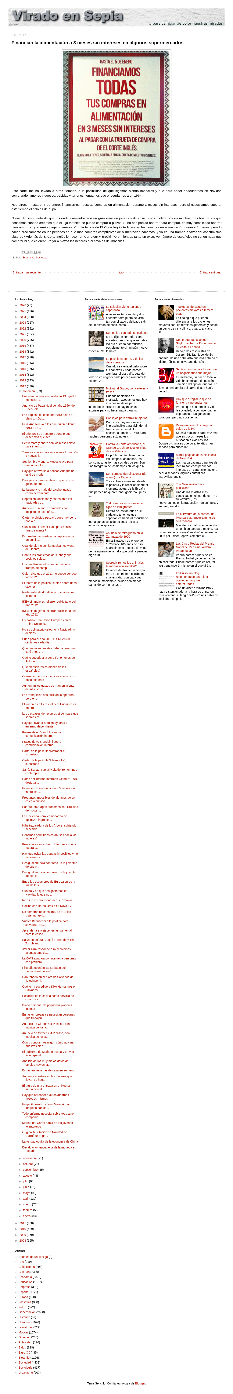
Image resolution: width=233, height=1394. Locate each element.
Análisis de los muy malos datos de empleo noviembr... (45, 1062)
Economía (28, 257)
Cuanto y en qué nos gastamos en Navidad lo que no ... (44, 892)
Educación (25, 1282)
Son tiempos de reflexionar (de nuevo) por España (126, 475)
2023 (23, 322)
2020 (23, 340)
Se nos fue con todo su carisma (126, 332)
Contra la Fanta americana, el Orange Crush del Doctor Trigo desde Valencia (126, 447)
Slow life (24, 1357)
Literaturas (26, 1327)
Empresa (25, 1287)
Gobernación (27, 1312)
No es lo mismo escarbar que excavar (47, 900)
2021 (23, 334)
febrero (28, 1210)
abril (26, 1198)
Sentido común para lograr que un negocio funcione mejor (196, 371)
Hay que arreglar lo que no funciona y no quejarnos (193, 400)
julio (26, 1181)
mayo (27, 1193)
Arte (21, 1261)
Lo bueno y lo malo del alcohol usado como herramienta (46, 491)
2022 (23, 328)
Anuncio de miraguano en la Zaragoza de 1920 (124, 534)
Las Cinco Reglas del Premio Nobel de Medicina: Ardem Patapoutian (195, 547)
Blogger (140, 1383)
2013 (23, 380)
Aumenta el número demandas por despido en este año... (45, 510)
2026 (23, 305)
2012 (23, 386)
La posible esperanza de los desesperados (124, 360)
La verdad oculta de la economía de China (50, 1141)
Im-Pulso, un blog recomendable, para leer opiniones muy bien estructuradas (192, 578)
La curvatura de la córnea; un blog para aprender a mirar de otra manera (195, 517)
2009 (23, 1235)
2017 (23, 357)
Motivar (23, 1332)
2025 (23, 311)
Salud (22, 1347)
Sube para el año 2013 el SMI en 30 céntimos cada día (46, 640)
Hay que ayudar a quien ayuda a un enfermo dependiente (45, 724)
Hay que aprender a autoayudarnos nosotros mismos (45, 1096)
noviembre (30, 1158)
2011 (23, 1223)
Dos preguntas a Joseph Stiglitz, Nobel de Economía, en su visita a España (196, 343)
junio (26, 1187)
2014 (23, 374)
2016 (23, 363)
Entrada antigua (210, 272)
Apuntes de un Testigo (33, 1257)
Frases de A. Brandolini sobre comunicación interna (41, 734)
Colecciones (27, 1266)
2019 (23, 345)
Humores (25, 1322)
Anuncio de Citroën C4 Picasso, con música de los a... (46, 1025)
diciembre (30, 391)
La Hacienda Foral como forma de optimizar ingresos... (44, 817)
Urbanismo (26, 1372)
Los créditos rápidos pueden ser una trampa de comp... (46, 566)
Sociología (25, 1367)
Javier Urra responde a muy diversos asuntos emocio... (46, 950)
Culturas (24, 1272)
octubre (28, 1164)
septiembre (30, 1169)
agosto (28, 1175)
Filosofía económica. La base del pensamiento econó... (44, 969)
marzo (27, 1204)
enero (27, 1216)
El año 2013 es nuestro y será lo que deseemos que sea (46, 435)
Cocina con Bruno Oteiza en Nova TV (47, 906)
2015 (23, 369)
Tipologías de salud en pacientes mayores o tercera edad (195, 310)
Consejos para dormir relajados (126, 418)
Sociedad (41, 257)
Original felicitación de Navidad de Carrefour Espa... (44, 1133)
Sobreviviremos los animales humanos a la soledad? (125, 564)
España (24, 1292)
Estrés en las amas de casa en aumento (48, 1070)
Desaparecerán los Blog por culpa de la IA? (194, 427)
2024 (23, 317)
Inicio (120, 272)
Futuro (23, 1307)
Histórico (24, 1317)
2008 (23, 1240)
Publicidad (25, 1342)
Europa (23, 1297)
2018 (23, 351)
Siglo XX (24, 1352)
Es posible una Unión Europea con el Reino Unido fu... (46, 621)
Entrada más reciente (26, 272)
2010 (23, 1229)
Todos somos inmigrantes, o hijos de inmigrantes (124, 505)
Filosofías (25, 1302)
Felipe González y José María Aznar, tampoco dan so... (46, 1106)
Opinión (24, 1337)
